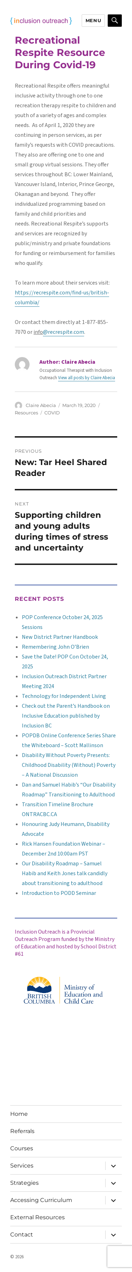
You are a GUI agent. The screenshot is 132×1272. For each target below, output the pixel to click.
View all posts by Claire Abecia (86, 378)
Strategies (24, 1182)
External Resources (37, 1217)
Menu (93, 20)
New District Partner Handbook (60, 637)
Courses (21, 1148)
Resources (26, 412)
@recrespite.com (63, 332)
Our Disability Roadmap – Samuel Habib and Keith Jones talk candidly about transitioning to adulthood (64, 873)
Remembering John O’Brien (55, 647)
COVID (52, 412)
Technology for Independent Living (64, 696)
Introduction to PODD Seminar (59, 893)
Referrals (22, 1131)
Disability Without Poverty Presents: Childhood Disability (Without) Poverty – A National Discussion (68, 765)
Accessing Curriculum (41, 1200)
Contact (21, 1234)
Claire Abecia (41, 405)
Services (21, 1165)
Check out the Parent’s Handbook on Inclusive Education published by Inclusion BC (66, 716)
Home (19, 1114)
